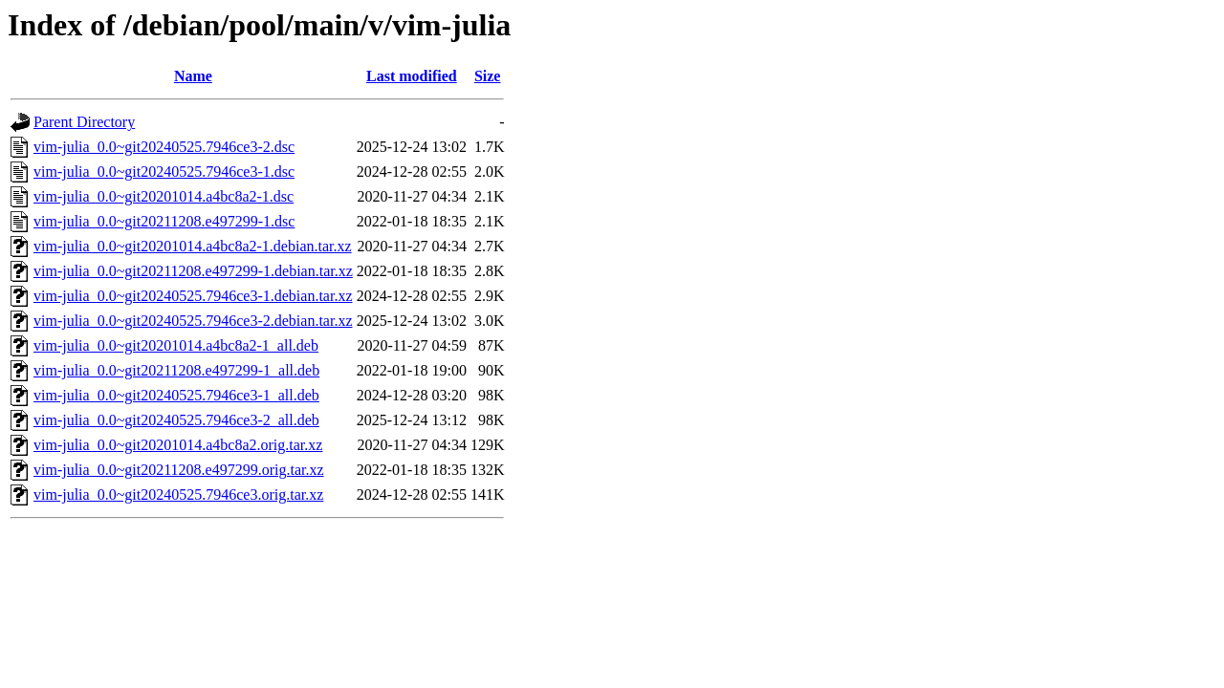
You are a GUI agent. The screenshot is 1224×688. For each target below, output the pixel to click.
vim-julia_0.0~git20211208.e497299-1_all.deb (176, 370)
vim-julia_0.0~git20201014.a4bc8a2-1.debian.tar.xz (192, 246)
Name (193, 76)
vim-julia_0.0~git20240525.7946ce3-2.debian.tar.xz (192, 320)
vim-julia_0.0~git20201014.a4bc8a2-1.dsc (163, 196)
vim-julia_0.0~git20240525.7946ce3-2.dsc (164, 147)
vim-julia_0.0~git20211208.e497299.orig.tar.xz (178, 470)
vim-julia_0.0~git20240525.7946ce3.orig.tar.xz (178, 494)
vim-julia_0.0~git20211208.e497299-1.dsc (164, 221)
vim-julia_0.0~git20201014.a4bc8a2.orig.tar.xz (177, 445)
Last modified (411, 76)
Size (487, 76)
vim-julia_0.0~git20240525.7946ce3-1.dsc (164, 171)
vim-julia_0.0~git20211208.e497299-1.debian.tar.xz (193, 271)
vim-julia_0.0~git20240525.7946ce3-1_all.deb (176, 395)
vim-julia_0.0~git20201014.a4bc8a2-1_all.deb (175, 345)
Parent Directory (84, 122)
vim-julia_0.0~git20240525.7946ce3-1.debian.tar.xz (192, 296)
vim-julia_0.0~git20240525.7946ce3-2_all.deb (176, 420)
